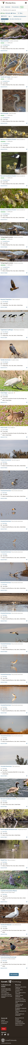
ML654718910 (4, 743)
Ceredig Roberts (6, 45)
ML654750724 (4, 185)
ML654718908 (4, 682)
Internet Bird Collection (6, 994)
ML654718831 (4, 806)
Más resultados (14, 974)
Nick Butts (4, 462)
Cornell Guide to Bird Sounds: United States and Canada (6, 990)
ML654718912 (4, 621)
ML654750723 (4, 219)
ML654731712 (4, 402)
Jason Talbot (5, 395)
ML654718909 (4, 651)
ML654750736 (4, 149)
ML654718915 (4, 529)
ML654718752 (4, 901)
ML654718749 (4, 934)
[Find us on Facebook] (2, 1034)
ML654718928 (4, 467)
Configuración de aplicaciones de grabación (19, 1005)
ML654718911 (4, 712)
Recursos (18, 985)
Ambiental (7, 7)
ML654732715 (4, 367)
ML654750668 (4, 272)
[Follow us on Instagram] (8, 1034)
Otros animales (15, 7)
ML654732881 (4, 307)
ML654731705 (4, 437)
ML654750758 (4, 123)
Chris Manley (5, 301)
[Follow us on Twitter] (5, 1034)
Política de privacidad (20, 1023)
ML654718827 (4, 837)
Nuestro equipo (4, 1021)
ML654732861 (4, 337)
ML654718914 (4, 590)
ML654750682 (4, 247)
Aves (2, 7)
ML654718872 (4, 776)
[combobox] (15, 10)
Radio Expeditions (5, 992)
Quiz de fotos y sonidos (20, 999)
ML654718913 (4, 559)
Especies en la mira (19, 998)
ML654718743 (4, 968)
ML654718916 (4, 498)
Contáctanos (4, 1023)
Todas (21, 7)
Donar (3, 1028)
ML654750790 (4, 50)
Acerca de (4, 1018)
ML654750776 (4, 86)
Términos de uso (18, 1025)
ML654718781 (4, 867)
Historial (3, 1020)
